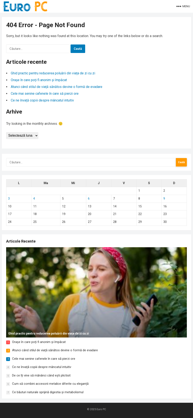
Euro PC (101, 409)
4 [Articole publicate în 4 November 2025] (34, 198)
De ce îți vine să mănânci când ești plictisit (41, 375)
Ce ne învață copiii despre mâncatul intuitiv (42, 100)
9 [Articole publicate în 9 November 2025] (164, 198)
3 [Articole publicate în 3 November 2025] (9, 198)
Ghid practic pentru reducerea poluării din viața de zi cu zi (53, 73)
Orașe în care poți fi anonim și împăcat (39, 80)
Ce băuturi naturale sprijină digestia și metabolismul (47, 392)
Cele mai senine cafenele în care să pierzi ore (45, 94)
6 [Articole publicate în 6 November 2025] (89, 198)
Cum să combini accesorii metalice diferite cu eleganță (50, 384)
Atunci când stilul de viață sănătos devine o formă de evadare (56, 87)
